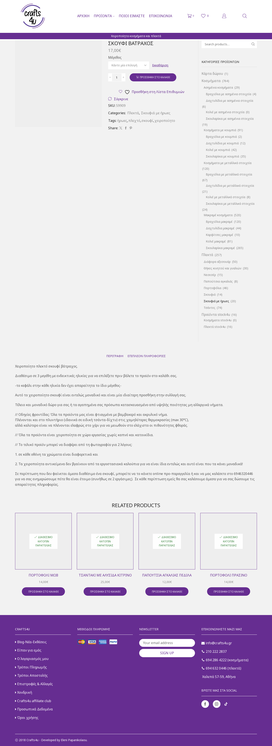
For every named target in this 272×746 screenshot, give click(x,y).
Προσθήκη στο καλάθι (155, 77)
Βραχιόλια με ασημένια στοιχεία (228, 94)
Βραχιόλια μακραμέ (219, 222)
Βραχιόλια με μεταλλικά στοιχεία (229, 174)
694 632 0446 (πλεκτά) (221, 668)
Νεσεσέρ (210, 275)
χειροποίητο (164, 120)
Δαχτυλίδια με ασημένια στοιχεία (229, 101)
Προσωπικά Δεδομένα (34, 709)
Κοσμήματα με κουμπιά (220, 130)
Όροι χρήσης (26, 717)
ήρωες (122, 120)
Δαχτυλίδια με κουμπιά (222, 143)
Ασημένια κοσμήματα (218, 87)
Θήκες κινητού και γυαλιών (222, 268)
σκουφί (147, 120)
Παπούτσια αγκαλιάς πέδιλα (167, 575)
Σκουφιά (210, 294)
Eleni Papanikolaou (74, 740)
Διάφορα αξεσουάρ (217, 262)
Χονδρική (23, 692)
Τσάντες (209, 308)
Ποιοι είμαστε (132, 16)
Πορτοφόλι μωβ (43, 575)
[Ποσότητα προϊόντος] (117, 77)
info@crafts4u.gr (216, 643)
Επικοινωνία (160, 16)
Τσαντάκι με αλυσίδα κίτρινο (105, 575)
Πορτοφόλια (212, 288)
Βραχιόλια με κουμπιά (221, 137)
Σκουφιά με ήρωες (155, 113)
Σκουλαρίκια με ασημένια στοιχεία (230, 119)
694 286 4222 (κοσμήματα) (225, 660)
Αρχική (83, 16)
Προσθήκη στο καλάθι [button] (43, 591)
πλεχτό (134, 120)
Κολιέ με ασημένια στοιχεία (225, 112)
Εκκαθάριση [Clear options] (160, 65)
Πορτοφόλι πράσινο (228, 575)
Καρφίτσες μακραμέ (219, 235)
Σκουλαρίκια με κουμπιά (222, 156)
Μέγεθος (115, 57)
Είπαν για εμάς (28, 650)
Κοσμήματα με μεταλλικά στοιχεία (227, 163)
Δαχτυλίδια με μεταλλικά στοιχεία (230, 186)
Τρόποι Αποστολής (31, 675)
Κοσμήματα (211, 80)
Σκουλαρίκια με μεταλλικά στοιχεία (230, 204)
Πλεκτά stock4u (215, 327)
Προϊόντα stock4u (216, 314)
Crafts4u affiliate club (33, 701)
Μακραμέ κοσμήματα (218, 215)
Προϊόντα (104, 16)
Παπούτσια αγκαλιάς (218, 281)
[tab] (114, 356)
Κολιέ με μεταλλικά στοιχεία (225, 197)
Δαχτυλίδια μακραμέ (220, 228)
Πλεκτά (133, 113)
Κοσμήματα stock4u (217, 320)
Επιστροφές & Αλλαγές (34, 684)
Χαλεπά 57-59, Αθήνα (218, 676)
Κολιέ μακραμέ (216, 241)
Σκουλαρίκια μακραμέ (220, 248)
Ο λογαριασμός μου (32, 658)
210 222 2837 (214, 651)
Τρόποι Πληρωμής (31, 667)
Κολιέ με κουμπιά (218, 150)
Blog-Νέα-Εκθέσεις (31, 642)
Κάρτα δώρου (212, 73)
